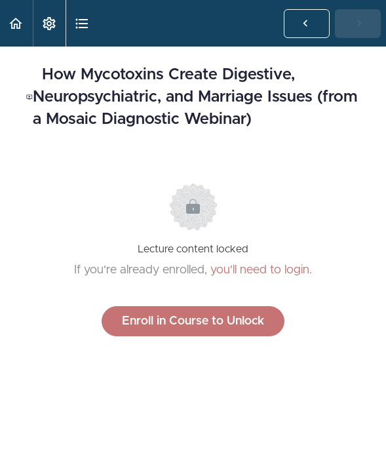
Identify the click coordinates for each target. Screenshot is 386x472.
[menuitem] (49, 23)
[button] (16, 23)
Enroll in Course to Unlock (193, 321)
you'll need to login (259, 270)
